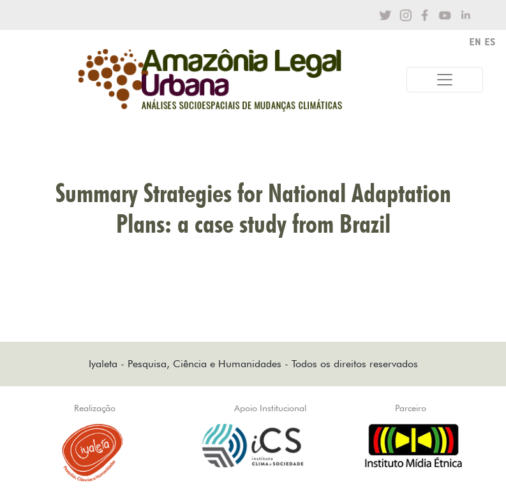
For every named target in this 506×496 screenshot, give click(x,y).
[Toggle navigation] (444, 79)
